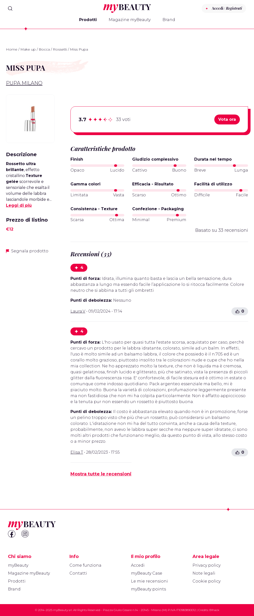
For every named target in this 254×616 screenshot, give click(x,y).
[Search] (10, 8)
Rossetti (60, 49)
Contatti (78, 573)
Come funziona (85, 565)
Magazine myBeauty (130, 19)
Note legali (203, 573)
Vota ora (227, 119)
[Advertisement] (30, 336)
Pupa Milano (24, 83)
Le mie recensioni (149, 581)
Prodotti (88, 19)
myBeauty (18, 565)
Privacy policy (206, 565)
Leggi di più (19, 205)
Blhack (214, 610)
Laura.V (77, 311)
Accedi (138, 565)
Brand (168, 19)
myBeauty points (148, 589)
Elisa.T (76, 452)
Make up (28, 49)
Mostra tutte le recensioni (100, 474)
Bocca (44, 49)
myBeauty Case (146, 573)
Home (11, 49)
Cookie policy (206, 581)
